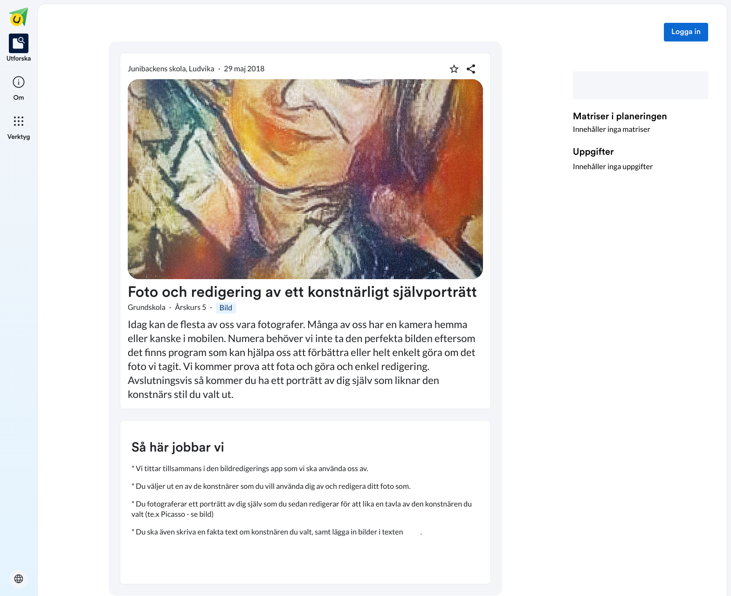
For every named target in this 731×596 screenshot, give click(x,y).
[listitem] (19, 48)
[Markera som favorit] (454, 69)
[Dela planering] (470, 69)
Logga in (686, 32)
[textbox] (305, 502)
